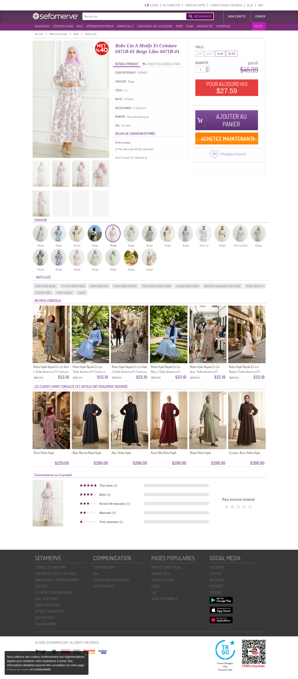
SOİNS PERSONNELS (164, 599)
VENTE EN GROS (103, 586)
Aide (96, 574)
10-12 (209, 53)
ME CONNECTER (171, 5)
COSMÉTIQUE (223, 26)
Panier (260, 16)
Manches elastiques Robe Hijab (222, 286)
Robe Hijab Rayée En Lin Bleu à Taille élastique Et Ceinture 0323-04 (165, 372)
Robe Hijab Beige (46, 286)
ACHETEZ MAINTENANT (227, 138)
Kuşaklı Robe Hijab (187, 286)
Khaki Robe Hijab (200, 453)
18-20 (231, 53)
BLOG (250, 5)
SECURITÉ (41, 586)
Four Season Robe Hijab (156, 286)
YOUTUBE (216, 592)
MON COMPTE (237, 16)
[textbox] (133, 16)
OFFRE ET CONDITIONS (49, 611)
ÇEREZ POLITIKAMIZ (47, 605)
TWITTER (215, 574)
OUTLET (258, 26)
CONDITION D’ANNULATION (162, 64)
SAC (154, 592)
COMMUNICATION (104, 567)
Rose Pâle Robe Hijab (163, 453)
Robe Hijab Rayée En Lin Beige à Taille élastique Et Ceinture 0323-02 (244, 372)
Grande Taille (43, 292)
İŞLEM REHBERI (44, 618)
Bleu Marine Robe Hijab (87, 453)
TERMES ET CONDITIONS (50, 567)
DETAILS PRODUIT (126, 64)
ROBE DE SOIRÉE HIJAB (166, 567)
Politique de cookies (18, 669)
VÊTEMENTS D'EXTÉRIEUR (99, 26)
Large (81, 292)
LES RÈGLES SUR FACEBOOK (53, 592)
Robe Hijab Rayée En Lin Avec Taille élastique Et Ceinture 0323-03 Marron (206, 372)
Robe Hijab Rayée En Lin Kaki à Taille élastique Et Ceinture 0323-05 (129, 372)
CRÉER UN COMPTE (195, 5)
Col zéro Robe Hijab (73, 286)
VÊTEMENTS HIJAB (63, 26)
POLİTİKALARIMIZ (45, 624)
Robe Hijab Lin (254, 286)
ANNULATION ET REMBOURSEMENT (57, 580)
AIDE (260, 5)
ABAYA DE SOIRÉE (162, 580)
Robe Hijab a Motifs (125, 286)
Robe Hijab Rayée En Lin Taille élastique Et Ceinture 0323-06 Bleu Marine (89, 372)
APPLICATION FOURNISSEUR (111, 580)
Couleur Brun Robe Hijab (244, 453)
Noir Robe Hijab (121, 453)
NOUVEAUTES (42, 26)
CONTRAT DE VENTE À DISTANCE (56, 574)
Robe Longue (64, 292)
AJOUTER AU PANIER (231, 120)
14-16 (220, 53)
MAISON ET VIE (205, 26)
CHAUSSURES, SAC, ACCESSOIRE (154, 26)
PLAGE (189, 26)
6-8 (199, 53)
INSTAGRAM (217, 580)
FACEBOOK (217, 567)
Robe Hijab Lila (99, 286)
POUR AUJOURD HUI (226, 88)
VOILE (79, 26)
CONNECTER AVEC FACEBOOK (226, 5)
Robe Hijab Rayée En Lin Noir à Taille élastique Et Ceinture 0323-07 (51, 372)
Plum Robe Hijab (44, 453)
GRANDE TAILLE (125, 26)
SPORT (179, 26)
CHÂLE (155, 586)
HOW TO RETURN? (46, 599)
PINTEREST (217, 586)
